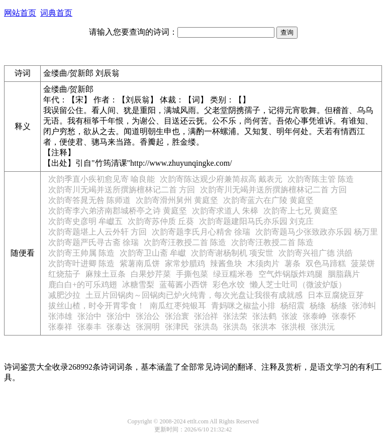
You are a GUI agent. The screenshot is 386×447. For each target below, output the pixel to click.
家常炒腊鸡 (185, 263)
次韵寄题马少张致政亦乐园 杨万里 (316, 232)
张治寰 (177, 316)
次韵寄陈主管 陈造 (320, 179)
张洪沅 (323, 326)
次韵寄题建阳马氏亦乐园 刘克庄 (256, 221)
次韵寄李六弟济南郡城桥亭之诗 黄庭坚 (117, 210)
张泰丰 (89, 326)
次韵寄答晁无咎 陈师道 (89, 200)
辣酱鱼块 (226, 263)
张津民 (177, 326)
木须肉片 (263, 263)
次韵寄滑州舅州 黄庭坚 (177, 200)
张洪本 (264, 326)
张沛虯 (364, 305)
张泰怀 (344, 316)
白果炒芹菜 (151, 274)
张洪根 (293, 326)
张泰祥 (60, 326)
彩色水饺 (229, 284)
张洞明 (148, 326)
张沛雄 (60, 316)
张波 (289, 316)
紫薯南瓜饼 (140, 263)
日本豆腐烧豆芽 (336, 295)
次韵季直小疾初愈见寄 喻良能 (101, 179)
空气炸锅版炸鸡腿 (290, 274)
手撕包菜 (192, 274)
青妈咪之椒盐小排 (243, 305)
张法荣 (235, 316)
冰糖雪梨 (138, 284)
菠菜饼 (363, 263)
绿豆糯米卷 (233, 274)
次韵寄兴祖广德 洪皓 (315, 253)
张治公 (148, 316)
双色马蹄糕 (326, 263)
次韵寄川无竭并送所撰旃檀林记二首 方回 (121, 189)
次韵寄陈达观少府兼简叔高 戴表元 (221, 179)
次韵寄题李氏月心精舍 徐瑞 (201, 232)
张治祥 (206, 316)
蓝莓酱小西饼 (183, 284)
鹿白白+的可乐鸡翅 (82, 284)
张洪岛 (206, 326)
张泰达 (119, 326)
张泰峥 (315, 316)
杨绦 (318, 305)
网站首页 (20, 13)
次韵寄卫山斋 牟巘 (153, 253)
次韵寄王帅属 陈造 (81, 253)
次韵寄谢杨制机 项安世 (232, 253)
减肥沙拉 (64, 295)
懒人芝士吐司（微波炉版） (298, 284)
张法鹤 (264, 316)
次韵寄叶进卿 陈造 (81, 263)
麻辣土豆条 (105, 274)
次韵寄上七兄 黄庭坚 (300, 210)
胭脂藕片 (344, 274)
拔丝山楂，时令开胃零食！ (96, 305)
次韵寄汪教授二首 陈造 (185, 242)
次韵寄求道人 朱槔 (225, 210)
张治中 (89, 316)
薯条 (292, 263)
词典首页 (56, 13)
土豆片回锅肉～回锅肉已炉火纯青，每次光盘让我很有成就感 (194, 295)
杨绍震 (292, 305)
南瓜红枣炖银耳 (178, 305)
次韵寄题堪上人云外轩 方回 (97, 232)
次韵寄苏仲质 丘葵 (161, 221)
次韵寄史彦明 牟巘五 (85, 221)
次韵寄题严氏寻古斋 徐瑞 (93, 242)
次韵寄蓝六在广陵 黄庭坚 (268, 200)
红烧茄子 (64, 274)
